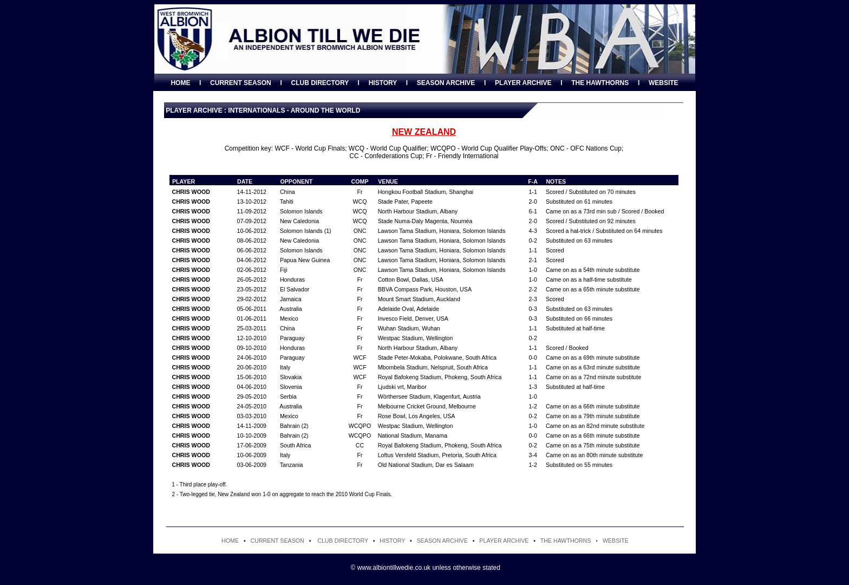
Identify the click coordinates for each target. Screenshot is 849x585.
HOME (180, 83)
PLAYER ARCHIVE (523, 83)
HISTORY (383, 83)
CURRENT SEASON (240, 83)
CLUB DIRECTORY (319, 83)
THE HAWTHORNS (600, 83)
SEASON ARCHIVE (446, 83)
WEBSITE (663, 83)
